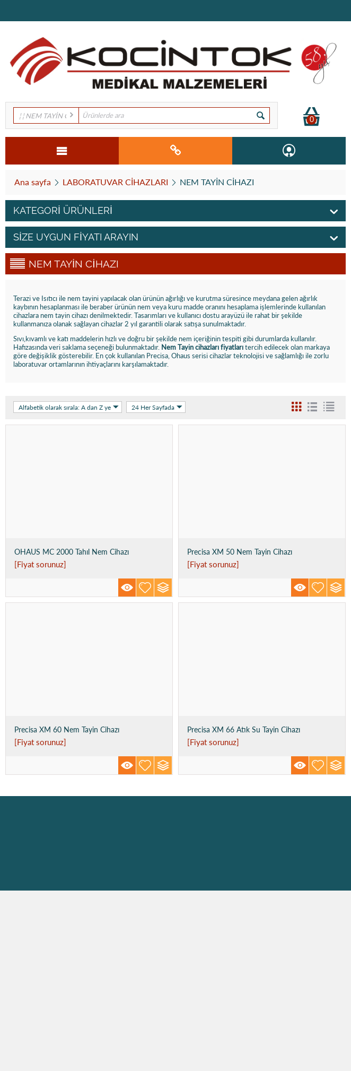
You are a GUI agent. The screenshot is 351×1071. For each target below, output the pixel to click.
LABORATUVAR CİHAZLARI (115, 182)
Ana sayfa (32, 182)
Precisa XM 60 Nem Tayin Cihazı (66, 729)
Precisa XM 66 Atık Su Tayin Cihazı (243, 729)
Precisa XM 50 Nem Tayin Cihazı (239, 551)
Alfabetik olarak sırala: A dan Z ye (69, 407)
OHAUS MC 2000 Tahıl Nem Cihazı (71, 551)
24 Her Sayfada (156, 407)
